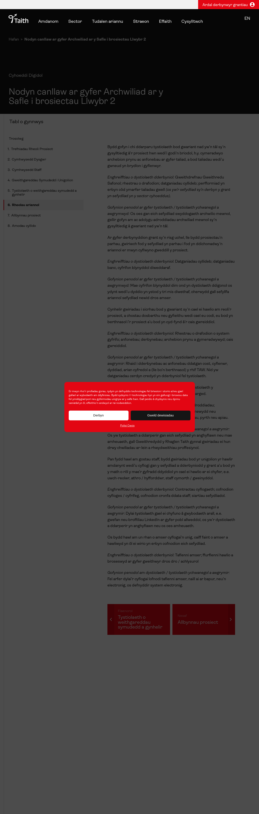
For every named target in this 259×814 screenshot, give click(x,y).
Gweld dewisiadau (160, 415)
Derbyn (98, 415)
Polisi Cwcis (127, 425)
